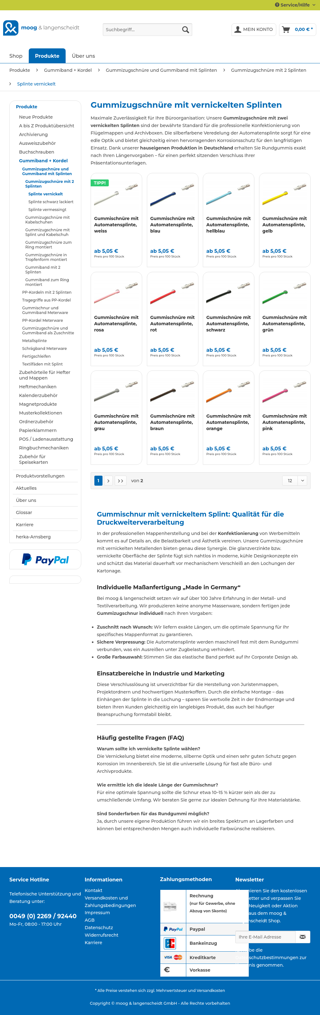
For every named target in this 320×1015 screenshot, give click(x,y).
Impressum (97, 912)
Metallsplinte (34, 340)
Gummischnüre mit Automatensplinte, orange (228, 422)
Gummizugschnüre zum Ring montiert (48, 244)
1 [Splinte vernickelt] (98, 480)
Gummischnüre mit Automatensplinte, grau (116, 422)
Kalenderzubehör (38, 395)
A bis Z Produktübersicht (46, 126)
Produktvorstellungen (40, 476)
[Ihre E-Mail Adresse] (265, 937)
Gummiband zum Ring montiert (47, 282)
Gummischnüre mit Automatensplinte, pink (284, 422)
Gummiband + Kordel (43, 161)
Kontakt (93, 890)
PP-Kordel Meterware (42, 320)
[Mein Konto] (254, 29)
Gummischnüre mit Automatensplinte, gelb (284, 225)
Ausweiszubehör (37, 143)
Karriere (24, 524)
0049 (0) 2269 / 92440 (43, 916)
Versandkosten (211, 990)
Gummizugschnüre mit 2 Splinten (49, 184)
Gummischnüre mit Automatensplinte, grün (284, 324)
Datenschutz (99, 927)
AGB (90, 920)
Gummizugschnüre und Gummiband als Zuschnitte (48, 330)
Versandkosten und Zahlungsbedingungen (110, 901)
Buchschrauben (36, 152)
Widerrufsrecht (101, 935)
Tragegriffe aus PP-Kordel (46, 300)
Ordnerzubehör (36, 421)
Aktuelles (26, 488)
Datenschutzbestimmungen (266, 957)
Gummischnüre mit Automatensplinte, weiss (116, 225)
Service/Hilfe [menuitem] (293, 5)
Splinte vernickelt (45, 194)
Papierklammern (38, 430)
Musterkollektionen (40, 413)
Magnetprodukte (38, 404)
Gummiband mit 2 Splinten (42, 269)
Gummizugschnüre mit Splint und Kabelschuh (47, 232)
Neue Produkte (36, 117)
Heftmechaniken (38, 387)
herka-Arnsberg (33, 537)
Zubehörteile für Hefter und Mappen (44, 375)
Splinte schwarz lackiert (50, 201)
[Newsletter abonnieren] (302, 937)
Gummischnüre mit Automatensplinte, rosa (116, 324)
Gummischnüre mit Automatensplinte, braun (172, 422)
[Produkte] (47, 55)
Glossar (24, 512)
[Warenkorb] (297, 29)
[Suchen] (185, 29)
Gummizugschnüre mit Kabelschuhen (47, 219)
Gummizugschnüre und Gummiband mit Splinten (47, 171)
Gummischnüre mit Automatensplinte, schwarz (228, 324)
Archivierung (33, 134)
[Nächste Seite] (108, 481)
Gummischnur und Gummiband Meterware (45, 310)
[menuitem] (147, 32)
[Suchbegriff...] (147, 29)
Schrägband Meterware (44, 348)
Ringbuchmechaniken (44, 448)
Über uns (26, 500)
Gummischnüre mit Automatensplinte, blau (172, 225)
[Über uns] (83, 55)
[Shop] (16, 55)
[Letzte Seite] (121, 481)
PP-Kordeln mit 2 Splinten (47, 292)
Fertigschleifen (36, 356)
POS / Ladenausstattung (46, 439)
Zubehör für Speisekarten (33, 459)
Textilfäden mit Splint (42, 364)
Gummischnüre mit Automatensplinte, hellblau (228, 225)
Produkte (26, 107)
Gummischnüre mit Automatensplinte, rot (172, 324)
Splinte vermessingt (47, 209)
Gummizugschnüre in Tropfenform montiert (46, 257)
